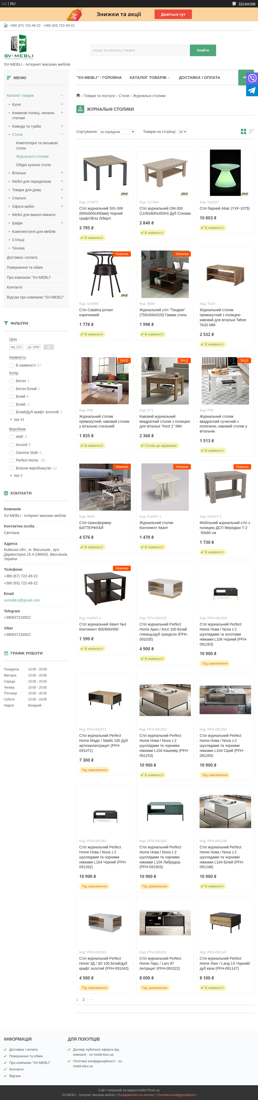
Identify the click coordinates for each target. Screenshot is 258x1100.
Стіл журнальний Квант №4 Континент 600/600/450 (102, 626)
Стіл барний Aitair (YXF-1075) (225, 208)
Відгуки (15, 1076)
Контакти (14, 287)
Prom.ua (154, 1090)
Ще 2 (18, 475)
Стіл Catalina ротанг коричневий (96, 312)
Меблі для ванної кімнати (33, 215)
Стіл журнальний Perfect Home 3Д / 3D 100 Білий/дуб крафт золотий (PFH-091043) (103, 963)
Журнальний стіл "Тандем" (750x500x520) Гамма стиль (163, 312)
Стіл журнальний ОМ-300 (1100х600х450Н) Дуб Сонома (165, 210)
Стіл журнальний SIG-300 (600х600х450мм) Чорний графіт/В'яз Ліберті (101, 213)
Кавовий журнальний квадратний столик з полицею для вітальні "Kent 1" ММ (165, 421)
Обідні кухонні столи (33, 165)
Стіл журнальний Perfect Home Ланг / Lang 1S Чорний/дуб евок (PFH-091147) (225, 963)
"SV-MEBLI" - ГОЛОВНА (99, 77)
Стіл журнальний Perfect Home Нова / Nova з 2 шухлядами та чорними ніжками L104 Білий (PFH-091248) (222, 857)
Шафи (17, 223)
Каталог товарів (20, 95)
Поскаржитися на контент (136, 1095)
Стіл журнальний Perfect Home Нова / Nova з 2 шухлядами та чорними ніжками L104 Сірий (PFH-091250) (222, 745)
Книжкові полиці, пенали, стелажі (33, 115)
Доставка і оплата (22, 257)
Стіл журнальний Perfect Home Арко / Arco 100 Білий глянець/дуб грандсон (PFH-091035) (164, 631)
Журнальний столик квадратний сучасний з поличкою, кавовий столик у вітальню (223, 424)
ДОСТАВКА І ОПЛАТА (199, 77)
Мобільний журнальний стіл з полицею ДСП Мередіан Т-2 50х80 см (225, 528)
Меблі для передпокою (31, 181)
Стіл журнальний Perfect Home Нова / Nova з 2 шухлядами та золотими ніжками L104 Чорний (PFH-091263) (223, 634)
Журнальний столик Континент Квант (156, 525)
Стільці (18, 240)
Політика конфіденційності (176, 1095)
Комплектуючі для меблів (34, 231)
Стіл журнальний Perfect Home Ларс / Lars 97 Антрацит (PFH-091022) (160, 963)
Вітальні (19, 173)
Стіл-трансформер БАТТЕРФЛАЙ (95, 525)
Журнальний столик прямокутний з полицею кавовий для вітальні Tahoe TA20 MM (223, 317)
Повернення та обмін (25, 267)
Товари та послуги (99, 96)
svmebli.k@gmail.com (22, 600)
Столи (17, 134)
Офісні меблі (23, 206)
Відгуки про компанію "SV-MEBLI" (35, 297)
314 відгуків (247, 4)
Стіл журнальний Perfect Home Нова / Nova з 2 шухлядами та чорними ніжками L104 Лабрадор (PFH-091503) (160, 857)
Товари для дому (26, 190)
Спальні (19, 198)
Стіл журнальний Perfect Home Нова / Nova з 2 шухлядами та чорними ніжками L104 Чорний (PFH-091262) (103, 857)
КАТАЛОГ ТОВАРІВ (148, 77)
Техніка (18, 248)
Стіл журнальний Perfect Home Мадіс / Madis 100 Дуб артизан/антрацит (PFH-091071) (103, 743)
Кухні (16, 104)
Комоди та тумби (26, 126)
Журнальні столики (32, 156)
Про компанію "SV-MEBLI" (29, 277)
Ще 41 (19, 419)
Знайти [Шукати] (203, 50)
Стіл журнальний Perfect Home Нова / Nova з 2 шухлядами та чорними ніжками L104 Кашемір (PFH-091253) (164, 745)
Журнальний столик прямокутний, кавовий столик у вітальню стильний (104, 421)
